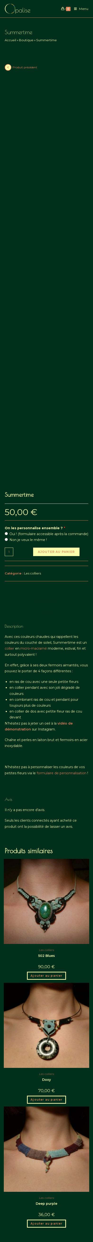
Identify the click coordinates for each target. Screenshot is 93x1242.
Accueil (10, 40)
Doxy (46, 1002)
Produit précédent (25, 67)
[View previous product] (8, 67)
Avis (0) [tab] (46, 535)
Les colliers (32, 496)
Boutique (26, 40)
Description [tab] (46, 525)
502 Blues (46, 878)
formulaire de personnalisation (61, 696)
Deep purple (46, 1126)
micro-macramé (33, 571)
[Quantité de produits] (9, 474)
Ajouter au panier (56, 474)
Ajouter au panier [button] (46, 898)
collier (9, 571)
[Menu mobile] (79, 8)
